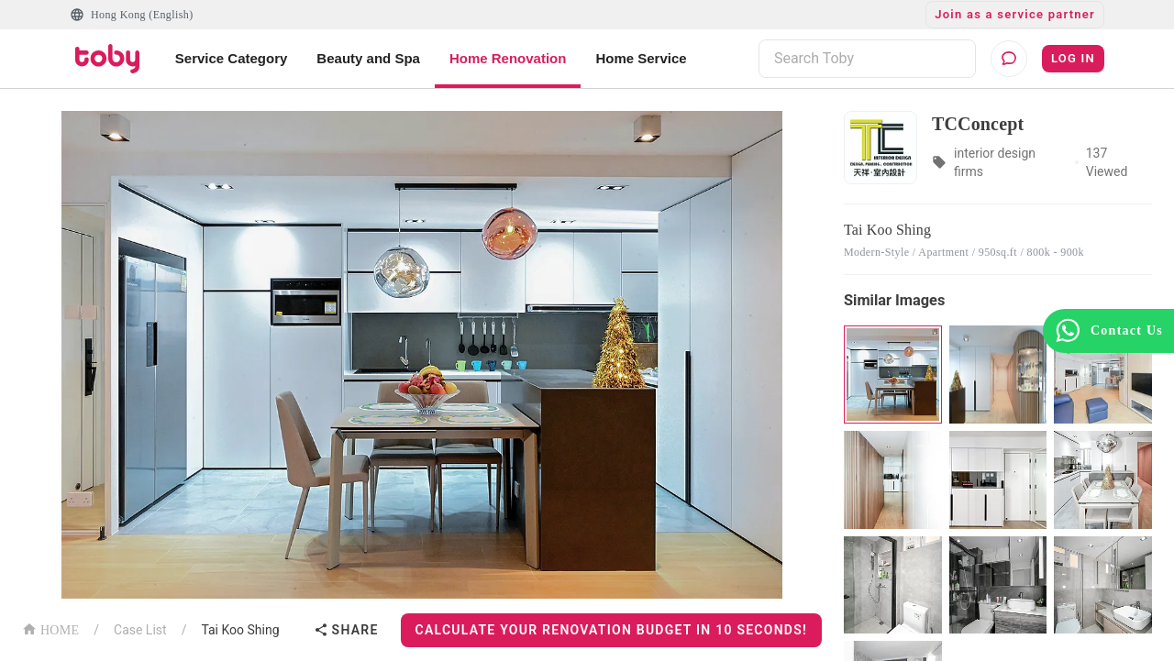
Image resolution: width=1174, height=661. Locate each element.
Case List (140, 629)
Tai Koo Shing (240, 629)
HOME (50, 628)
